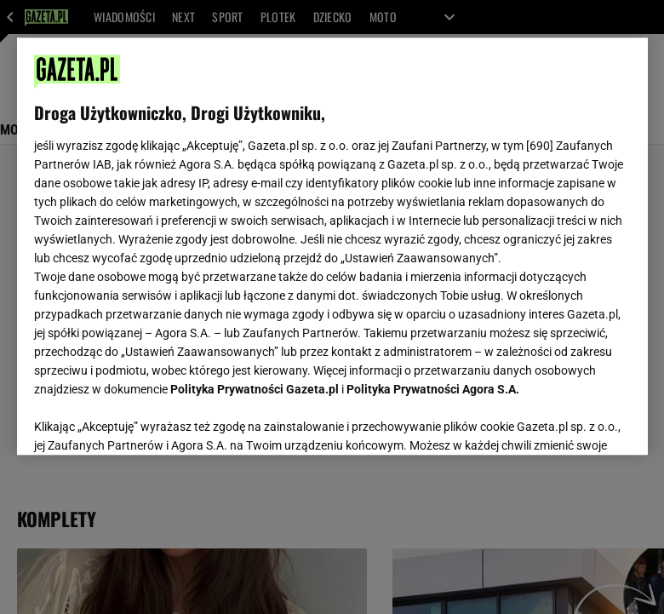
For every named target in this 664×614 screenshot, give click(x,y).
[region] (332, 246)
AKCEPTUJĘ (572, 421)
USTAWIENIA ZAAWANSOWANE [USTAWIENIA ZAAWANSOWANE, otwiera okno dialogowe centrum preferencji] (145, 421)
